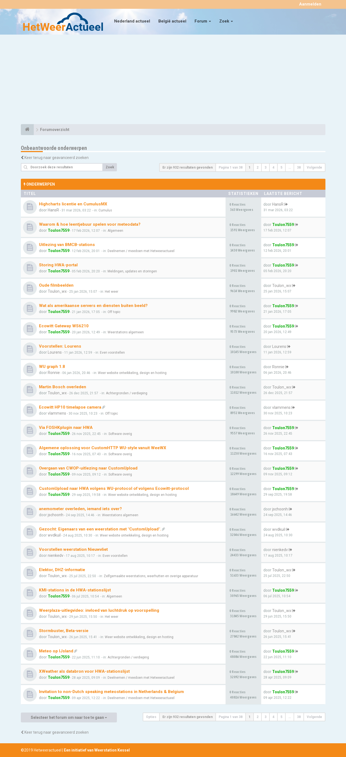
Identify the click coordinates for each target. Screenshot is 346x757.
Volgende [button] (314, 167)
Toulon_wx (57, 291)
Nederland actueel (132, 21)
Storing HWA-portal (58, 264)
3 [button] (265, 167)
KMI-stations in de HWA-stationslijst (75, 590)
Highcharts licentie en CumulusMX (73, 204)
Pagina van (231, 167)
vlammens (57, 413)
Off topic (114, 312)
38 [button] (299, 167)
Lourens (55, 352)
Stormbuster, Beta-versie (63, 630)
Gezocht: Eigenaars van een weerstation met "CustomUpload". (100, 529)
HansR (53, 210)
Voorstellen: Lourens (60, 346)
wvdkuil (54, 535)
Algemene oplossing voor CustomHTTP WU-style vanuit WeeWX (102, 447)
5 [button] (281, 167)
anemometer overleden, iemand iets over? (80, 508)
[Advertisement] (173, 80)
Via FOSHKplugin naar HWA (66, 427)
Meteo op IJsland (56, 651)
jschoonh (55, 515)
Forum (203, 21)
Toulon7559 (58, 230)
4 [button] (273, 167)
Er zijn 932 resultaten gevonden (187, 167)
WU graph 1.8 (52, 366)
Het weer (111, 292)
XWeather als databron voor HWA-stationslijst (84, 671)
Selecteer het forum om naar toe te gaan (69, 717)
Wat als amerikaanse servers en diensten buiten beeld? (93, 305)
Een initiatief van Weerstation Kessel (97, 750)
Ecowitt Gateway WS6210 (64, 325)
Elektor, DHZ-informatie (62, 569)
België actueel (172, 21)
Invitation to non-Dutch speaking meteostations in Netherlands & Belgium (111, 691)
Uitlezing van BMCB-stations (67, 244)
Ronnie (54, 372)
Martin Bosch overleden (62, 386)
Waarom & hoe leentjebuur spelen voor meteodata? (89, 224)
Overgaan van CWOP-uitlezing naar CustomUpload (88, 468)
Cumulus (105, 210)
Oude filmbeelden (56, 285)
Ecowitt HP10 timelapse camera (70, 407)
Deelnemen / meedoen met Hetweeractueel (141, 251)
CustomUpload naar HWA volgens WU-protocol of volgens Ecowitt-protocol (114, 488)
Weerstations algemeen (126, 332)
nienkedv (55, 555)
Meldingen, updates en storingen (132, 271)
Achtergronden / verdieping (126, 393)
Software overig (120, 434)
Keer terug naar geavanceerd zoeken (56, 157)
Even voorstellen (112, 352)
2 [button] (257, 167)
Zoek (226, 21)
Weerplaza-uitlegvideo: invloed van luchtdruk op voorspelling (99, 610)
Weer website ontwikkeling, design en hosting (132, 373)
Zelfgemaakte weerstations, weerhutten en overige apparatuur (151, 576)
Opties (151, 717)
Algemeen (115, 231)
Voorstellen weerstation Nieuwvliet (73, 549)
